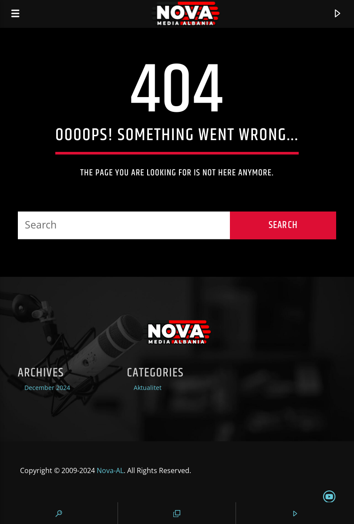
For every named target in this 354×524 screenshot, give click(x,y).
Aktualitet (148, 387)
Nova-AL (110, 470)
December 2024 (47, 387)
